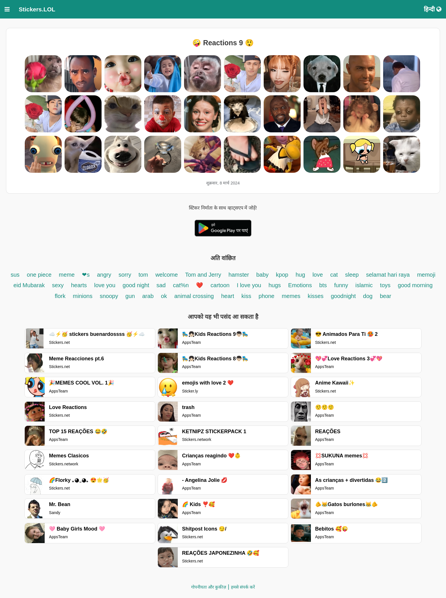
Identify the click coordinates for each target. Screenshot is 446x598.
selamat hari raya (388, 275)
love (317, 275)
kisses (316, 296)
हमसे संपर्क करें (243, 587)
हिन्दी (432, 9)
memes (291, 296)
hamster (239, 275)
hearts (79, 285)
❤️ (199, 285)
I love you (249, 285)
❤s (86, 275)
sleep (352, 275)
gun (130, 296)
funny (342, 285)
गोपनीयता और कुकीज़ (208, 587)
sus (15, 275)
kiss (246, 296)
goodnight (344, 296)
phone (266, 296)
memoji (426, 275)
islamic (364, 285)
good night (137, 285)
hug (300, 275)
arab (148, 296)
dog (367, 296)
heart (227, 296)
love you (105, 285)
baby (262, 275)
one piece (39, 275)
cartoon (220, 285)
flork (60, 296)
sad (161, 285)
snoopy (110, 296)
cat (334, 275)
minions (82, 296)
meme (67, 275)
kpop (282, 275)
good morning (415, 285)
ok (164, 296)
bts (323, 285)
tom (143, 275)
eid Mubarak (29, 285)
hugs (275, 285)
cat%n (181, 285)
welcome (166, 275)
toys (385, 285)
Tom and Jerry (204, 275)
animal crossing (194, 296)
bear (385, 296)
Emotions (300, 285)
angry (104, 275)
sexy (58, 285)
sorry (125, 275)
